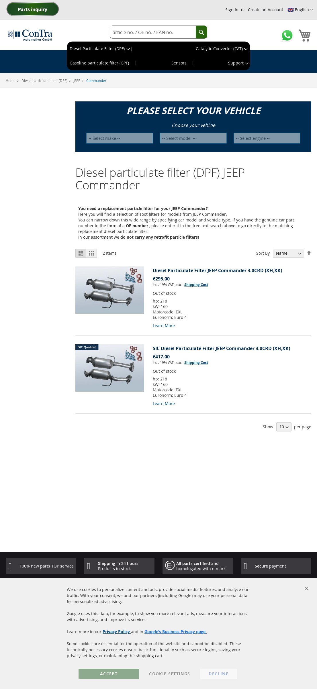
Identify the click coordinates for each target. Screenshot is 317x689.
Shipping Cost (196, 284)
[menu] (158, 56)
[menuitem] (99, 49)
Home (11, 80)
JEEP (77, 80)
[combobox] (158, 32)
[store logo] (30, 35)
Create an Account (265, 9)
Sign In (231, 9)
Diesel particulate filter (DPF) (44, 80)
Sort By (263, 253)
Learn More (164, 325)
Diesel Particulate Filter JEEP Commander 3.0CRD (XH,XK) (217, 270)
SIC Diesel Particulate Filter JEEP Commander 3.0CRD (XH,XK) (221, 348)
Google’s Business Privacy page (175, 631)
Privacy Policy (117, 631)
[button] (300, 10)
